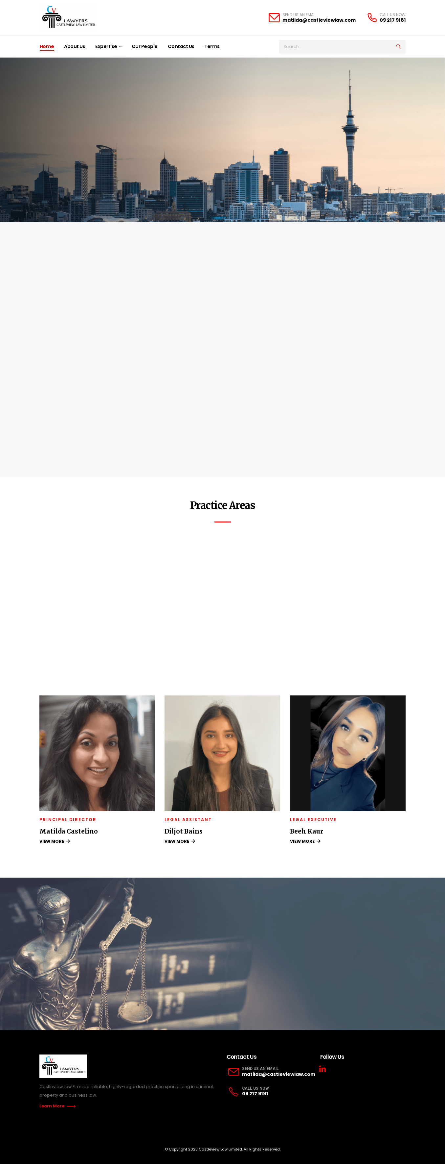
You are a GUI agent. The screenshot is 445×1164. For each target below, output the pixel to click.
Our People (145, 46)
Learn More (58, 1106)
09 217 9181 (393, 20)
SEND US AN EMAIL (260, 1068)
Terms (212, 46)
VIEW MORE (54, 841)
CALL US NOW (255, 1088)
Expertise (106, 46)
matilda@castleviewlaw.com (319, 20)
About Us (74, 46)
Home (47, 46)
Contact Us (181, 46)
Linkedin (322, 1069)
